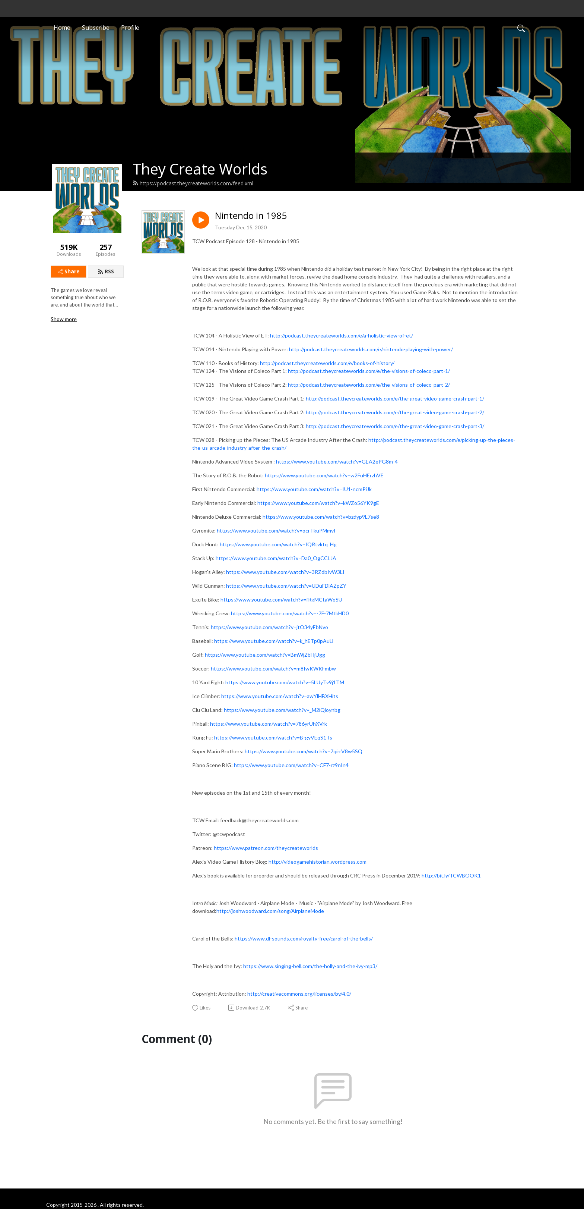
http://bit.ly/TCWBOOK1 (451, 875)
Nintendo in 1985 (251, 215)
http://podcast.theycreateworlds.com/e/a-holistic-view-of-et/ (341, 335)
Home (62, 27)
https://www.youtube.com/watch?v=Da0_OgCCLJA (276, 558)
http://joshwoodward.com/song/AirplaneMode (270, 911)
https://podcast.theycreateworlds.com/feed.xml (193, 183)
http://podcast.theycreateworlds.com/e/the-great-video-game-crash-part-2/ (395, 412)
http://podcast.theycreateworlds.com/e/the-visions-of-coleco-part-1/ (369, 371)
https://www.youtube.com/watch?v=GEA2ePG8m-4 (337, 461)
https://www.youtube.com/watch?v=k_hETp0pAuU (273, 641)
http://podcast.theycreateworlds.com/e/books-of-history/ (327, 363)
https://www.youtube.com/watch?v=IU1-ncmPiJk (314, 489)
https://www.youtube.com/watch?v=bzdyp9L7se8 (321, 517)
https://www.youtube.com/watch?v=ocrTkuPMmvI (276, 530)
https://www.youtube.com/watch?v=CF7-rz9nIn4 (291, 765)
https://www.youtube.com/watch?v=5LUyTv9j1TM (284, 682)
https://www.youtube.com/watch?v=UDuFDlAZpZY (286, 585)
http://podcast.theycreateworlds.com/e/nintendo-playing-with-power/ (371, 349)
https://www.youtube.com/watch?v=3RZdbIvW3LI (285, 572)
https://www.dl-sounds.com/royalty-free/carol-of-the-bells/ (304, 938)
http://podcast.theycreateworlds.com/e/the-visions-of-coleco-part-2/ (369, 384)
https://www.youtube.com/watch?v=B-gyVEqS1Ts (273, 737)
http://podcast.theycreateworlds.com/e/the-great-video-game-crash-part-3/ (395, 426)
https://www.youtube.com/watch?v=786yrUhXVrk (268, 723)
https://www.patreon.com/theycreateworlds (266, 848)
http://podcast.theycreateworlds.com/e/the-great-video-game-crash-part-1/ (395, 398)
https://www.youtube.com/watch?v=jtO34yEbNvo (269, 627)
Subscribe (96, 27)
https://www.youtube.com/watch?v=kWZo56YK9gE (318, 503)
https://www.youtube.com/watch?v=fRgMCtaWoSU (281, 599)
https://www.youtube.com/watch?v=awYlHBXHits (279, 696)
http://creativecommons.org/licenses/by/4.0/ (299, 993)
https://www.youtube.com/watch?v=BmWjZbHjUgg (265, 654)
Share (69, 271)
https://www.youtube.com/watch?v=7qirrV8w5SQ (303, 751)
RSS (106, 271)
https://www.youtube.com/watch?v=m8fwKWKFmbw (273, 668)
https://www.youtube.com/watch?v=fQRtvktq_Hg (278, 544)
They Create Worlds (200, 168)
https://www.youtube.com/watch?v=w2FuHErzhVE (324, 475)
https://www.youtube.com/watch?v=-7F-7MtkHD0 (290, 613)
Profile (130, 27)
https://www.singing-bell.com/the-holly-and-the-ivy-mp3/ (310, 966)
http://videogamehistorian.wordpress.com (317, 861)
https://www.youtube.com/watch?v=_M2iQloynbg (282, 710)
